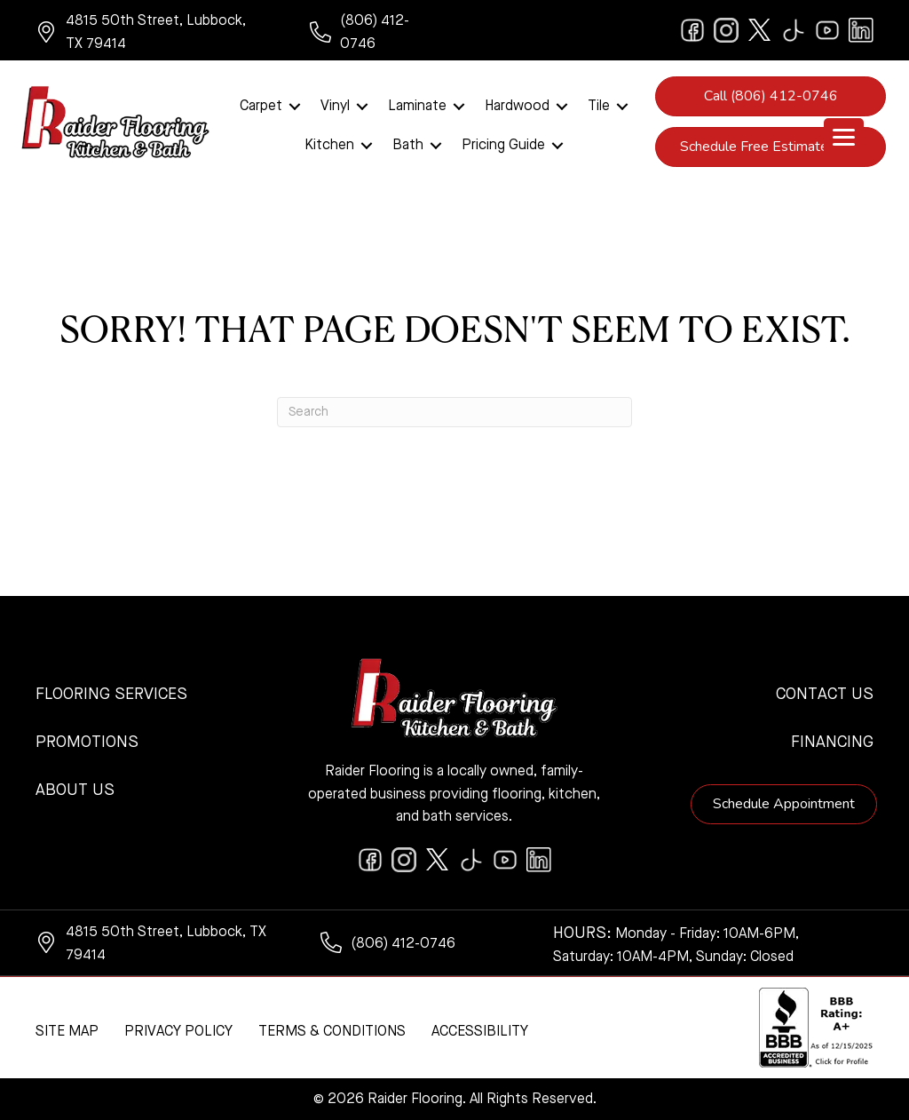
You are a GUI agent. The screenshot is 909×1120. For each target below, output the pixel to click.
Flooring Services (111, 695)
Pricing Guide (503, 146)
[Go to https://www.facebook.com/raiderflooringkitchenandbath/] (692, 30)
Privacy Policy (178, 1032)
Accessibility (479, 1032)
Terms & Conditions (332, 1032)
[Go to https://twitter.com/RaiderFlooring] (759, 30)
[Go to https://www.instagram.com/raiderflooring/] (726, 30)
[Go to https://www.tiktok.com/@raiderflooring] (793, 30)
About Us (75, 790)
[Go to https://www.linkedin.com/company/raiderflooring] (861, 30)
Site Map (67, 1032)
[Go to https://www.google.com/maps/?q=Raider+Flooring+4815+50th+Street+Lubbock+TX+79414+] (155, 32)
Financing (832, 743)
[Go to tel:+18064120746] (373, 32)
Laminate (417, 106)
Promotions (87, 743)
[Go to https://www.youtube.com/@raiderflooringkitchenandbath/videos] (827, 30)
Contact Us (824, 695)
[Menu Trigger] (844, 138)
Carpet (261, 106)
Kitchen (329, 146)
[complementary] (780, 1022)
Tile (599, 106)
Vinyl (335, 106)
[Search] (454, 412)
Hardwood (517, 106)
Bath (407, 146)
